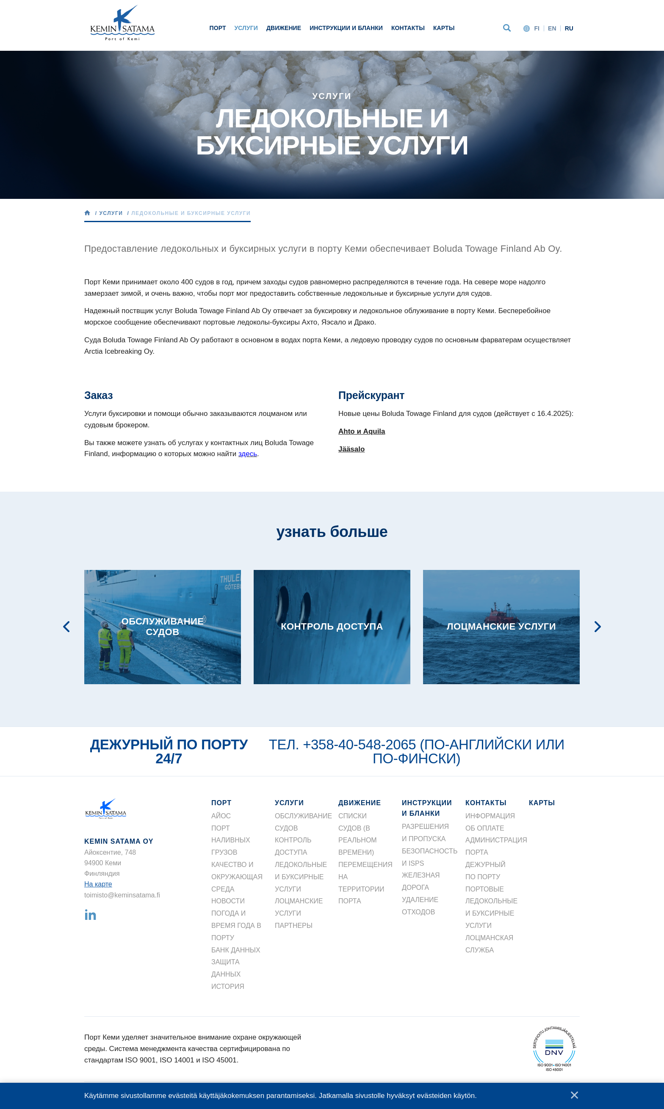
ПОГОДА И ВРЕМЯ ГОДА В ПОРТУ (236, 925)
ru (569, 28)
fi (537, 28)
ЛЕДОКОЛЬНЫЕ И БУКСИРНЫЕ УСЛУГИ (301, 877)
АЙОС (221, 816)
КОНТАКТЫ (408, 28)
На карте (98, 884)
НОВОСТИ (228, 901)
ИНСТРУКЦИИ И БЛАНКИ (346, 28)
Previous (66, 627)
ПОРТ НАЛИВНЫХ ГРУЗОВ (230, 840)
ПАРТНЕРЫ (294, 925)
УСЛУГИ (246, 28)
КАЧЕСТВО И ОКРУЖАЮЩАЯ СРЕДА (237, 877)
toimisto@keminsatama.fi (122, 895)
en (552, 28)
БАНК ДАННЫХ (235, 950)
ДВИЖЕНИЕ (283, 28)
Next (598, 627)
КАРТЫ (443, 28)
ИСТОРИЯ (227, 986)
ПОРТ (218, 28)
